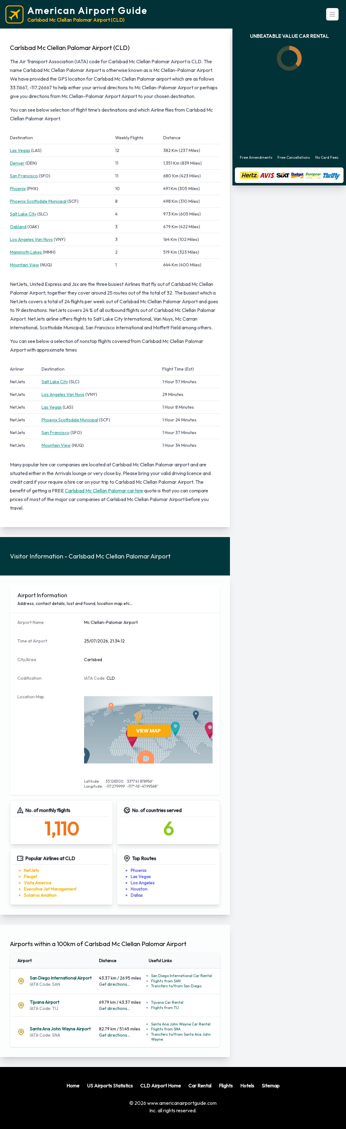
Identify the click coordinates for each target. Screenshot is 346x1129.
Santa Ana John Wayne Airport (60, 1029)
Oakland (18, 226)
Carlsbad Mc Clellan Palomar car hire (104, 490)
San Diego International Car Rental (181, 975)
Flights (226, 1085)
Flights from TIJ (165, 1007)
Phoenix (18, 188)
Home (72, 1085)
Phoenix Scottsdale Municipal (38, 201)
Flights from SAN (166, 981)
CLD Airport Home (160, 1085)
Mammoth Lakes (26, 252)
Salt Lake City (23, 214)
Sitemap (271, 1085)
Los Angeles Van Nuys (31, 239)
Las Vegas (20, 150)
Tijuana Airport (44, 1002)
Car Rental (199, 1085)
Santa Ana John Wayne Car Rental (180, 1024)
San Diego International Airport (61, 978)
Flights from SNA (166, 1029)
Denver (17, 163)
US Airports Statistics (110, 1085)
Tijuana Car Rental (167, 1002)
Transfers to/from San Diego (176, 986)
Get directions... (114, 984)
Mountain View (24, 265)
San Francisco (24, 176)
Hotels (247, 1085)
